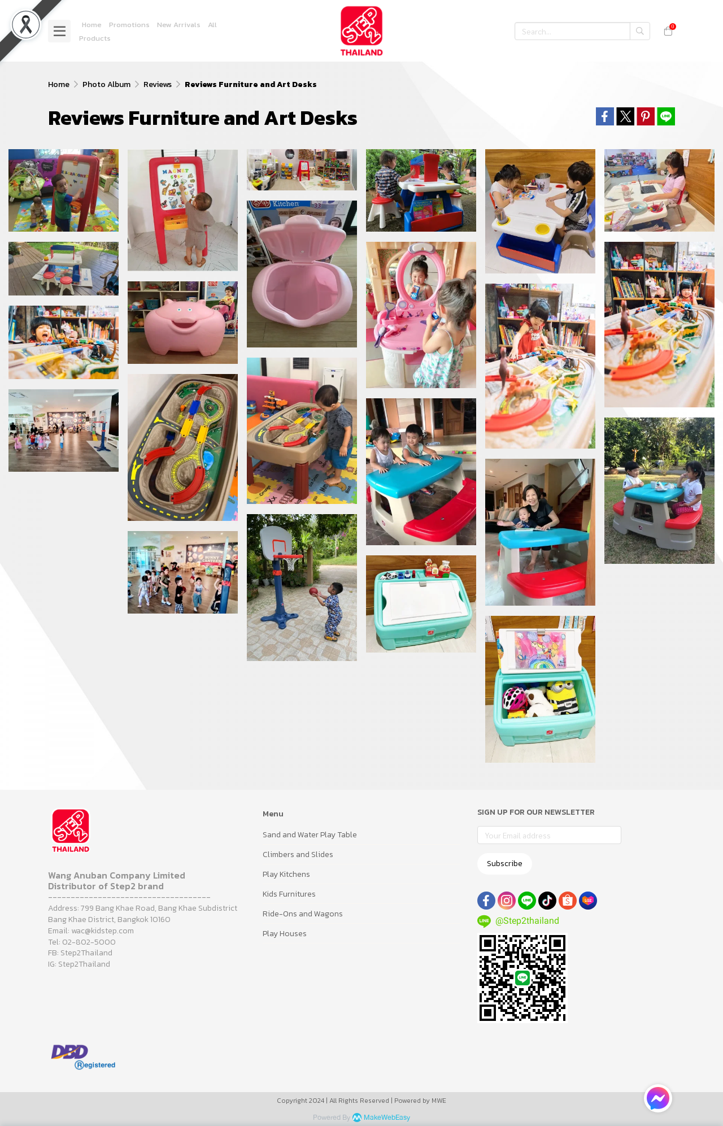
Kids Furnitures (289, 894)
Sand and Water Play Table (310, 835)
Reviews (157, 84)
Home (58, 84)
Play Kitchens (286, 874)
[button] (582, 31)
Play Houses (285, 934)
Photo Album (106, 84)
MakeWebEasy (387, 1118)
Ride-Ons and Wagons (303, 914)
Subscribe (504, 864)
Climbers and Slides (298, 854)
